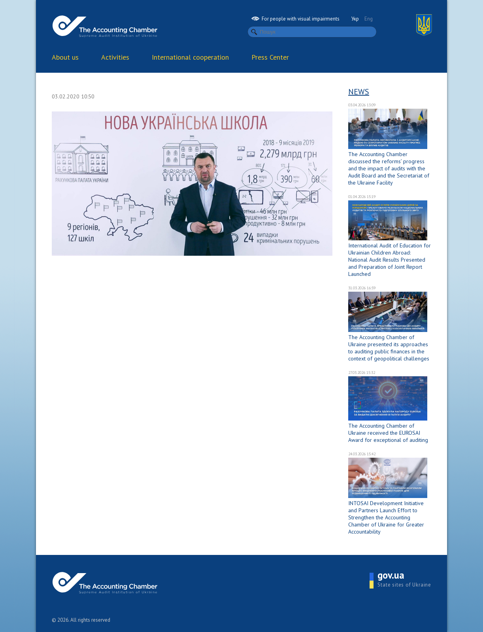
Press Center (270, 57)
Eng (368, 18)
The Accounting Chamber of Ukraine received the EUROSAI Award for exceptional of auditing (388, 432)
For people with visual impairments (295, 18)
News (358, 92)
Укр (355, 18)
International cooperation (190, 57)
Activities (115, 57)
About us (65, 57)
